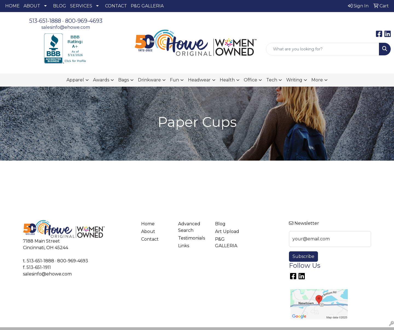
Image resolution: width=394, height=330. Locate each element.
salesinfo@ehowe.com (65, 27)
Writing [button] (294, 79)
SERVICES (81, 5)
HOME (12, 5)
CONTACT (116, 5)
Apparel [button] (75, 79)
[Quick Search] (322, 49)
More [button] (317, 79)
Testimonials (191, 238)
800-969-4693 (83, 21)
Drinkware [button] (149, 79)
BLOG (59, 5)
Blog (220, 223)
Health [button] (227, 79)
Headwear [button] (199, 79)
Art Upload (227, 231)
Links (183, 245)
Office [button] (250, 79)
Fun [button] (174, 79)
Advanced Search (189, 227)
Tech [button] (271, 79)
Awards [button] (101, 79)
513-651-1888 (45, 21)
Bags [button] (123, 79)
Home (148, 223)
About (148, 231)
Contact (150, 239)
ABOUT (32, 5)
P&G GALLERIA (147, 5)
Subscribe (303, 256)
